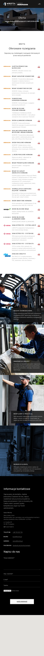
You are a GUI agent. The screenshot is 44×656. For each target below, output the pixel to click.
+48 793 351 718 (17, 538)
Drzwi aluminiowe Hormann (22, 120)
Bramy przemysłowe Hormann (23, 163)
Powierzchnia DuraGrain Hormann (19, 99)
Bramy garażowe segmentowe (23, 76)
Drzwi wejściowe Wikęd (20, 209)
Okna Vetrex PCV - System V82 (22, 233)
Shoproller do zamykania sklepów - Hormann (21, 190)
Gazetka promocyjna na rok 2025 (20, 67)
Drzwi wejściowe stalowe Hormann (18, 109)
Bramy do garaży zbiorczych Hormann (19, 172)
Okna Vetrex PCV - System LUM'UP (24, 225)
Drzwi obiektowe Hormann (21, 201)
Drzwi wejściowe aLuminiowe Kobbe (18, 218)
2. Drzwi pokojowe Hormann (22, 155)
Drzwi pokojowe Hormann (21, 143)
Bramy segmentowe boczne (22, 88)
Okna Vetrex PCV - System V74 (22, 244)
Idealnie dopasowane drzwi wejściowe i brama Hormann (22, 131)
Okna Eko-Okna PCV (19, 254)
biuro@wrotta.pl (17, 541)
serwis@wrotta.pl (18, 545)
